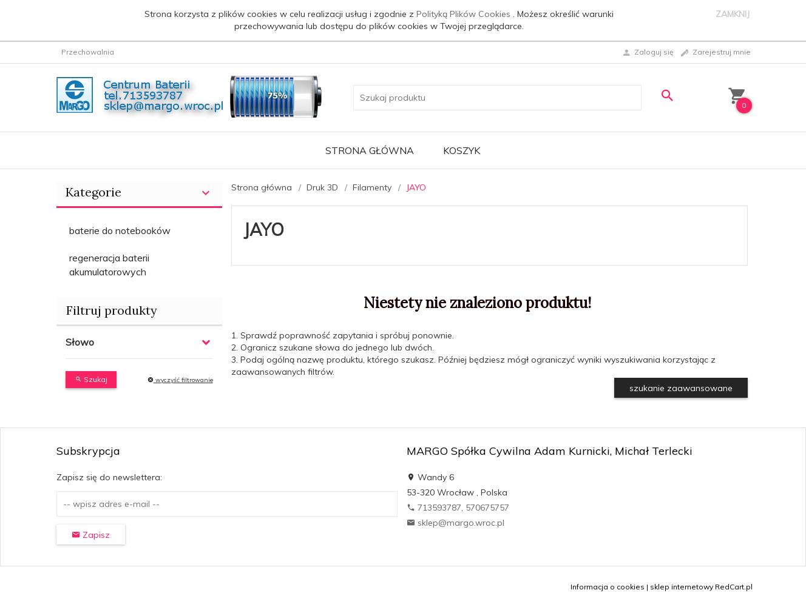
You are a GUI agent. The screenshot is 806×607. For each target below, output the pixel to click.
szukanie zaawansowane (681, 388)
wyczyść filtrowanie (180, 380)
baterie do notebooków (120, 230)
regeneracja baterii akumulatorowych (109, 265)
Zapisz (91, 534)
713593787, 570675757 (458, 507)
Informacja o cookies (608, 586)
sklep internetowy (681, 586)
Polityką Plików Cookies (464, 13)
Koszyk (461, 150)
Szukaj (91, 379)
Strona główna (369, 150)
